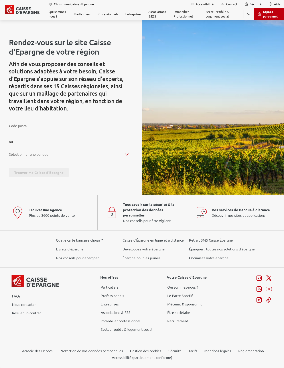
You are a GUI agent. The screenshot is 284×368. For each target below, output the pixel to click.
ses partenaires (144, 147)
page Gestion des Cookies (120, 221)
